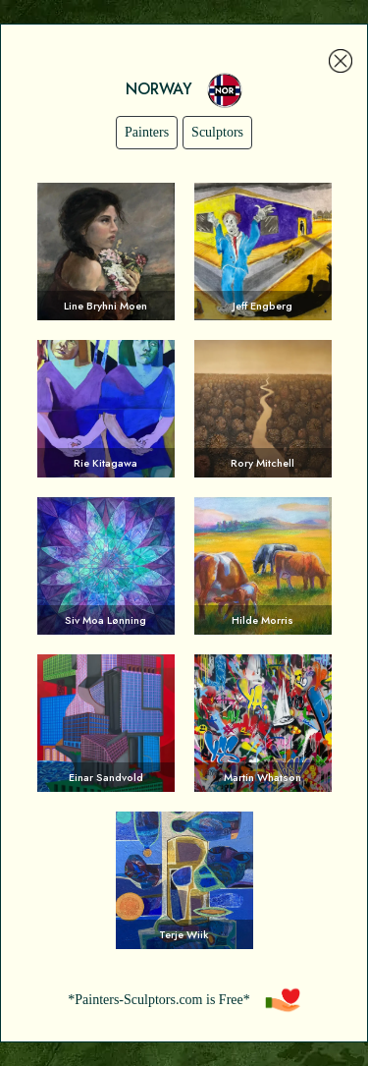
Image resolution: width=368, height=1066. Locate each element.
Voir (106, 251)
